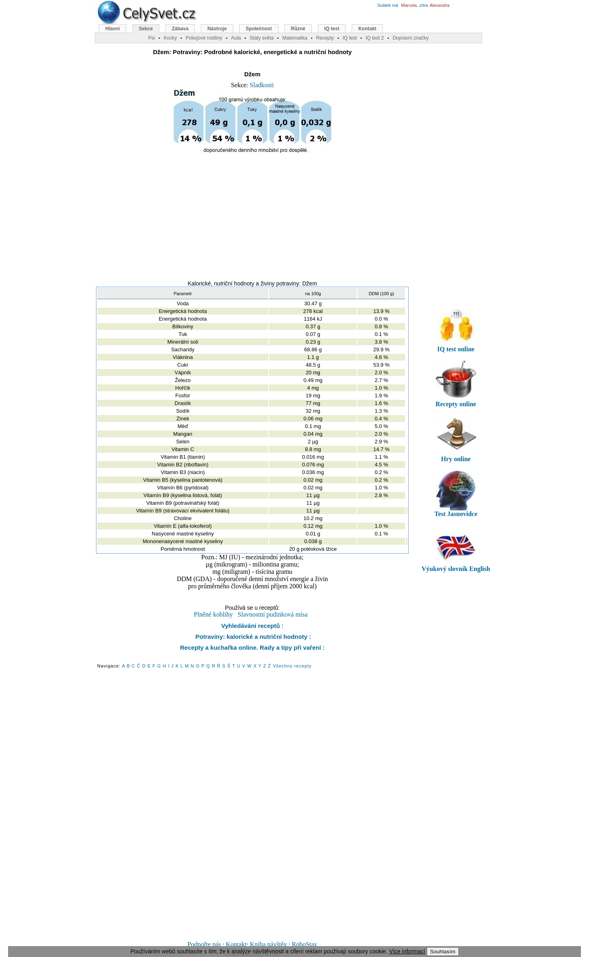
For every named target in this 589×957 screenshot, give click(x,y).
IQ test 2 (375, 38)
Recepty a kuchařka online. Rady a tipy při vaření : (252, 647)
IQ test (331, 28)
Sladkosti (262, 85)
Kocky (170, 38)
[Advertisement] (252, 214)
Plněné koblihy (213, 614)
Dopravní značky (410, 38)
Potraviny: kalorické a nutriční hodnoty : (252, 636)
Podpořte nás (204, 944)
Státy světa (262, 38)
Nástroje (217, 28)
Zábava (180, 28)
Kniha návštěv (268, 944)
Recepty (325, 38)
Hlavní (112, 28)
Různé (298, 28)
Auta (236, 38)
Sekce (146, 28)
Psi (151, 38)
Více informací (407, 951)
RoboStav (304, 944)
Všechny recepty (292, 665)
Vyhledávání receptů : (252, 625)
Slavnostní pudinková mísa (272, 614)
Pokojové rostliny (204, 38)
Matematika (294, 38)
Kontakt (236, 944)
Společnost (259, 28)
